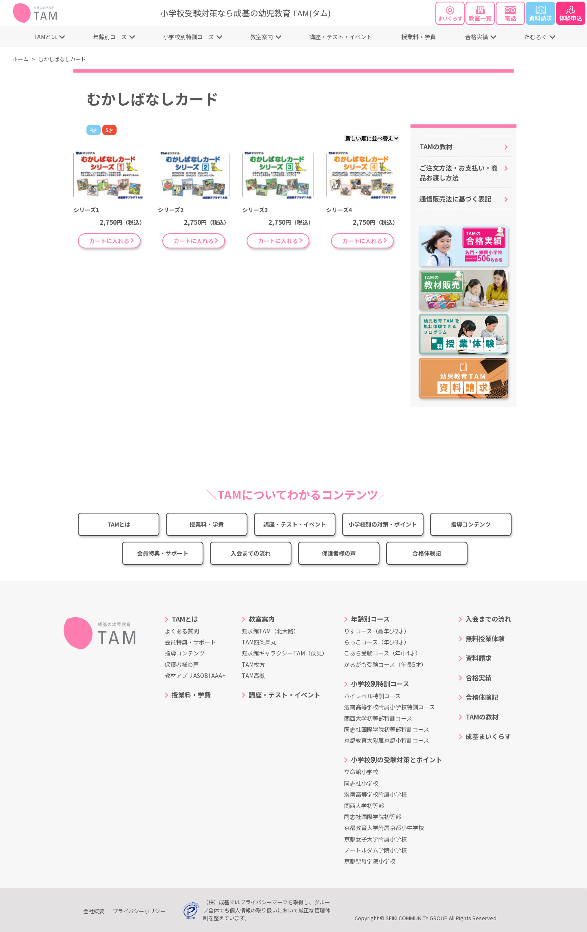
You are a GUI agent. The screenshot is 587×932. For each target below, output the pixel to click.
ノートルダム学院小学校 (375, 850)
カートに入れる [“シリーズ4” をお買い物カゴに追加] (362, 241)
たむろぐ (535, 37)
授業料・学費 (419, 37)
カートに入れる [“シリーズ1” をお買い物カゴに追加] (109, 241)
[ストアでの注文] (371, 138)
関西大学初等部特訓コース (378, 718)
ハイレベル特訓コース (372, 696)
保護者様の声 (339, 553)
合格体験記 (427, 553)
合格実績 (476, 37)
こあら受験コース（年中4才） (382, 653)
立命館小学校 (361, 772)
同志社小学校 (361, 783)
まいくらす (450, 14)
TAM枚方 (253, 664)
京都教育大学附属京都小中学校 (384, 828)
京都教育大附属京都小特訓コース (386, 740)
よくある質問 (182, 631)
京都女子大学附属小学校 (375, 839)
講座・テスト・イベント (340, 37)
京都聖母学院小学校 (369, 861)
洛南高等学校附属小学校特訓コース (389, 707)
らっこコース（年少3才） (377, 642)
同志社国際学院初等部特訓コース (386, 729)
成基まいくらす (488, 736)
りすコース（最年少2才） (377, 631)
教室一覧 (480, 14)
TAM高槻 (253, 675)
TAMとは (45, 37)
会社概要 (93, 911)
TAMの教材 (435, 146)
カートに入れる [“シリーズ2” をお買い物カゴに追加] (194, 241)
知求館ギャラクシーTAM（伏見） (285, 653)
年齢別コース (110, 37)
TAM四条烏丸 (259, 642)
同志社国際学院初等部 (372, 816)
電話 (510, 14)
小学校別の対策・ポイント (383, 524)
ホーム (21, 59)
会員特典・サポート (162, 553)
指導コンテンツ (471, 524)
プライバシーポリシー (139, 911)
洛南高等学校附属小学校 (375, 794)
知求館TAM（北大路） (270, 631)
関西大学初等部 (364, 805)
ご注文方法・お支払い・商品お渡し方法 (458, 172)
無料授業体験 (485, 638)
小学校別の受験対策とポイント (396, 759)
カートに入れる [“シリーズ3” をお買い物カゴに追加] (278, 241)
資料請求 (540, 14)
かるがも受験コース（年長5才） (385, 664)
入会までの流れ (251, 553)
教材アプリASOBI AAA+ (195, 675)
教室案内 (261, 37)
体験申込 (570, 14)
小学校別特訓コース (188, 37)
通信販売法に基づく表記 (455, 199)
